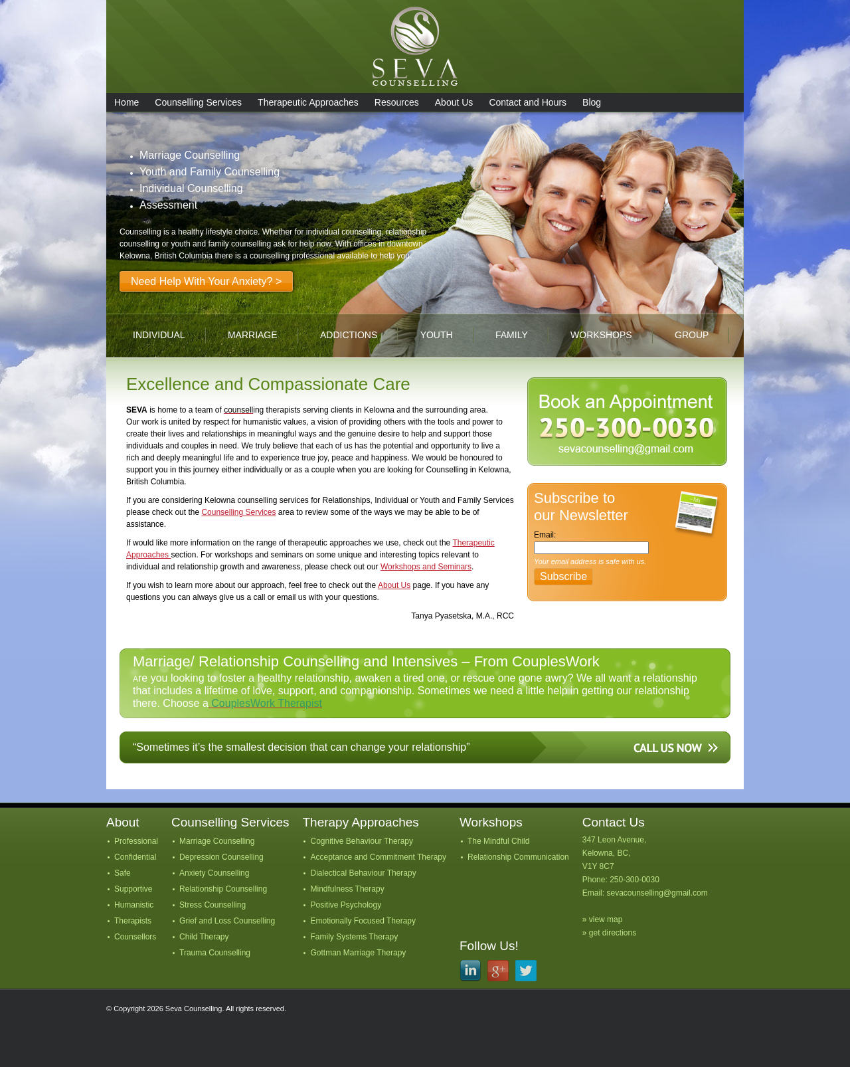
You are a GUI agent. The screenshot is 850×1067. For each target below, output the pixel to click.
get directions (612, 932)
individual (159, 335)
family (511, 335)
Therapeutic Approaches (308, 102)
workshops (601, 335)
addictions (348, 335)
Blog (591, 102)
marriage (253, 335)
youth (436, 335)
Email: (545, 534)
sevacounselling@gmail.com (656, 893)
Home (126, 102)
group (692, 335)
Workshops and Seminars (426, 566)
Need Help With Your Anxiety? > (206, 281)
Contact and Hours (527, 102)
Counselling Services (198, 102)
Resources (397, 102)
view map (606, 919)
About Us (454, 102)
